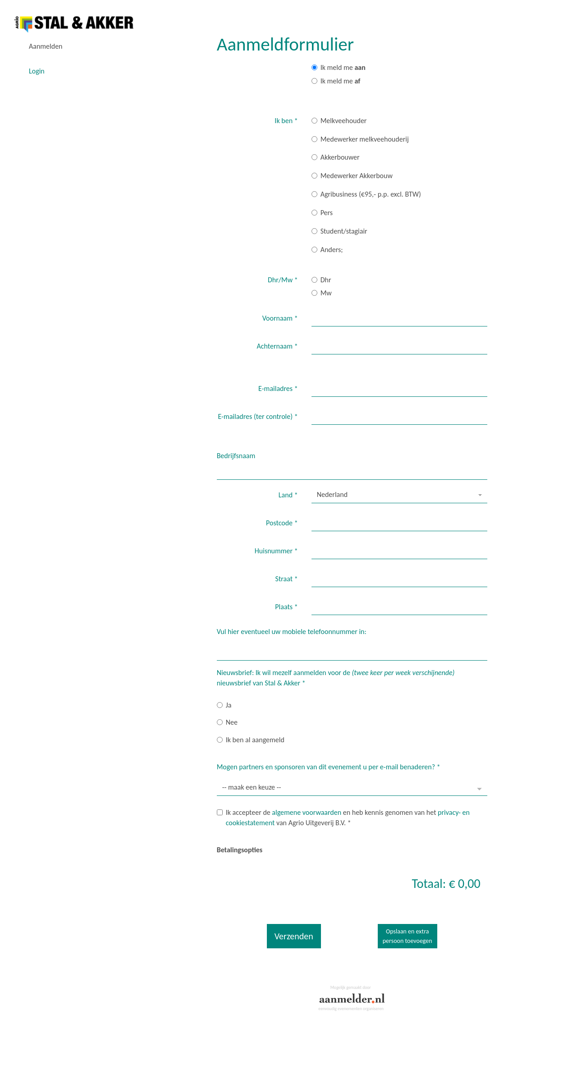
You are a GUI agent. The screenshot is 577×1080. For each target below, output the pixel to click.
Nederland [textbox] (332, 494)
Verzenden (294, 936)
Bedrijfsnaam (236, 455)
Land (288, 495)
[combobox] (399, 495)
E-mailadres (278, 388)
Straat (286, 578)
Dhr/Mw (283, 280)
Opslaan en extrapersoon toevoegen (407, 936)
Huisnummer (276, 551)
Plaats (286, 606)
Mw (321, 293)
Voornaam (280, 318)
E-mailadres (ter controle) (258, 416)
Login (37, 71)
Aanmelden (46, 46)
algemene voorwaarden (306, 812)
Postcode (282, 523)
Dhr (321, 280)
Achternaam (277, 346)
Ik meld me (338, 67)
